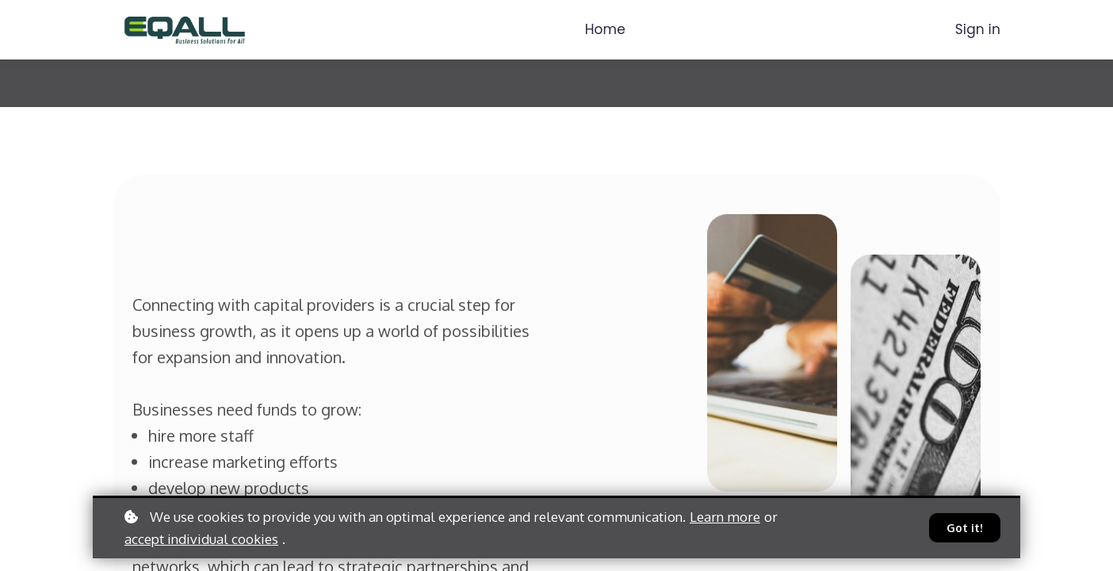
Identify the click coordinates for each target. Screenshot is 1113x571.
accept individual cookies (201, 539)
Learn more (725, 516)
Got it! (965, 528)
